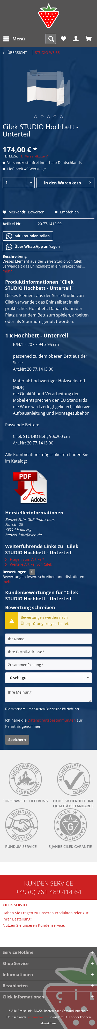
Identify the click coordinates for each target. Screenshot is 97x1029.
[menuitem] (13, 39)
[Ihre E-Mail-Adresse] (48, 651)
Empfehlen (67, 212)
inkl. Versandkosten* (33, 156)
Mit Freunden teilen (28, 236)
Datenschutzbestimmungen (52, 720)
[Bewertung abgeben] (48, 677)
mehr (7, 271)
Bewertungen (14, 571)
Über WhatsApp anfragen (33, 247)
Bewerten (34, 212)
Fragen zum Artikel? (24, 559)
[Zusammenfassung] (48, 664)
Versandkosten (38, 1017)
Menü (14, 38)
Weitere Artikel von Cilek (28, 564)
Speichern (17, 739)
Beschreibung (15, 256)
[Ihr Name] (48, 639)
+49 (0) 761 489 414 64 (48, 891)
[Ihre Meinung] (48, 694)
